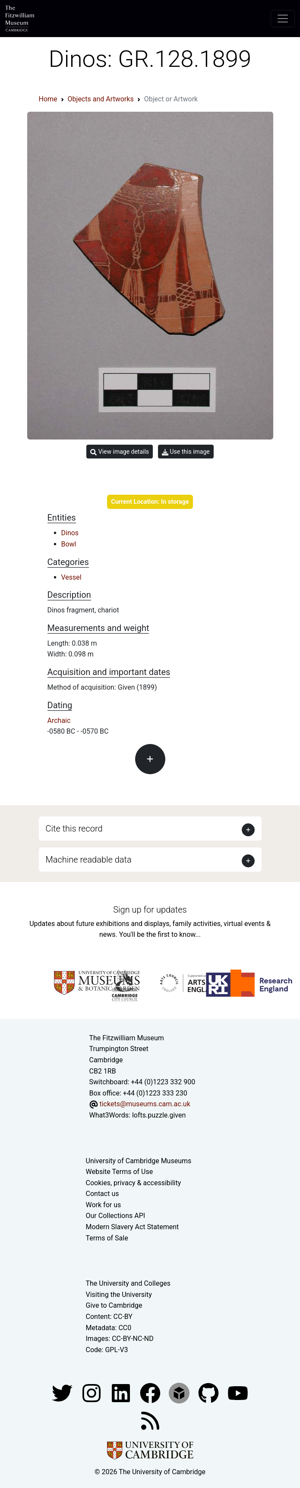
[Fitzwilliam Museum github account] (209, 1393)
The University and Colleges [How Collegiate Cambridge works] (128, 1283)
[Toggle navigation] (283, 18)
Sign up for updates (149, 909)
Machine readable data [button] (89, 859)
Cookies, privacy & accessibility (133, 1183)
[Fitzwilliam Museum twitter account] (63, 1393)
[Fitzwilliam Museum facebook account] (121, 1393)
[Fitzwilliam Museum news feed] (150, 1420)
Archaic (59, 720)
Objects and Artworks (101, 99)
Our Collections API (115, 1216)
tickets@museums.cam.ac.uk (144, 1104)
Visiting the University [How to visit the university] (119, 1294)
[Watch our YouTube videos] (238, 1393)
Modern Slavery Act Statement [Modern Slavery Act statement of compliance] (132, 1227)
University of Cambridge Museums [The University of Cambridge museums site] (139, 1161)
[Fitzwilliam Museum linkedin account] (151, 1393)
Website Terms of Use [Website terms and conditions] (119, 1172)
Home (48, 99)
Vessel (71, 577)
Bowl (68, 544)
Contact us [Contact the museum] (102, 1194)
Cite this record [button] (74, 828)
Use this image (186, 451)
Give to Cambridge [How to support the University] (114, 1305)
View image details (119, 451)
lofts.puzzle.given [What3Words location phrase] (159, 1115)
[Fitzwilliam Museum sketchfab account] (180, 1393)
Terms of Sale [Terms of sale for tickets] (107, 1238)
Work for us (103, 1205)
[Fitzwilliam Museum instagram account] (92, 1393)
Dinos (70, 533)
